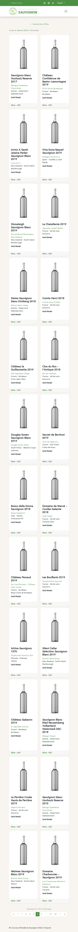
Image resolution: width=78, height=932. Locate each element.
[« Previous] (13, 914)
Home (11, 30)
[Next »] (60, 914)
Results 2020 (22, 30)
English (60, 3)
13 (50, 914)
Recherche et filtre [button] (39, 24)
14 (55, 914)
